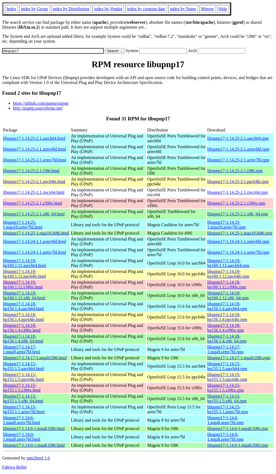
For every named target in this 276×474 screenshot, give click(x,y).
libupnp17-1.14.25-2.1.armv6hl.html (34, 149)
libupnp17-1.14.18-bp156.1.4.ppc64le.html (23, 317)
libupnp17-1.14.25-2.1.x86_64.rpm (237, 214)
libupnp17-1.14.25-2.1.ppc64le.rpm (238, 181)
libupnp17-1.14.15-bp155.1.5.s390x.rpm (225, 387)
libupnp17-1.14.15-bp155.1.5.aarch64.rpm (227, 366)
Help (223, 8)
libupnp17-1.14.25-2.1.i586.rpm (235, 170)
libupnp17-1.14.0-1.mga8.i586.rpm (237, 445)
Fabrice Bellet (14, 467)
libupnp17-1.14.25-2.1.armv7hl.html (34, 160)
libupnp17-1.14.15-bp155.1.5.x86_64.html (23, 398)
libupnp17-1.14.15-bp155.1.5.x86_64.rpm (227, 398)
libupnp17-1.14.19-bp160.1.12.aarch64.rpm (228, 263)
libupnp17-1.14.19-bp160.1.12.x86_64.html (24, 295)
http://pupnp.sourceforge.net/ (38, 108)
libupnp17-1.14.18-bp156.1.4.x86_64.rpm (227, 338)
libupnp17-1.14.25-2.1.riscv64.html (33, 192)
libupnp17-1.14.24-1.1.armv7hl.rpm (238, 252)
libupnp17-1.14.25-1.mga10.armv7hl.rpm (226, 224)
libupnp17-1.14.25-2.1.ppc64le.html (34, 181)
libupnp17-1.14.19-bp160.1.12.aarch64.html (24, 263)
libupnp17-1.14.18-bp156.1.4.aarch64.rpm (227, 306)
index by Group (34, 8)
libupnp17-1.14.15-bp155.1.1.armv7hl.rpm (227, 409)
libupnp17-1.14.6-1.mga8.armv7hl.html (21, 420)
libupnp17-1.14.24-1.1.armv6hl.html (34, 241)
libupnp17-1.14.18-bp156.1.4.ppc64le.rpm (227, 317)
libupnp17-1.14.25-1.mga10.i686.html (36, 233)
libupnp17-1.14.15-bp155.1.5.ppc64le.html (23, 377)
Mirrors (207, 8)
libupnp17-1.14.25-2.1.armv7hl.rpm (238, 160)
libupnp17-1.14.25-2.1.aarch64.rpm (238, 138)
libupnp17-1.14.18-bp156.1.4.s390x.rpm (225, 328)
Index (11, 8)
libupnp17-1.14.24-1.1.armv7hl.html (34, 252)
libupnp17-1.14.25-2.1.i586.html (31, 170)
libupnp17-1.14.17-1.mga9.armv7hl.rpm (225, 349)
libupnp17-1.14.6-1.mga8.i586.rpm (237, 428)
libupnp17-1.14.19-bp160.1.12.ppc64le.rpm (228, 274)
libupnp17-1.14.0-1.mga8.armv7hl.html (21, 437)
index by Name (183, 8)
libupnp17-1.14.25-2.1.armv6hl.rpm (238, 149)
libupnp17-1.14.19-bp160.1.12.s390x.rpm (226, 284)
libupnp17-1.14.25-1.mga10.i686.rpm (239, 233)
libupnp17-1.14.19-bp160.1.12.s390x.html (23, 284)
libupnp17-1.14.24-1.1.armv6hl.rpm (238, 241)
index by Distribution (71, 8)
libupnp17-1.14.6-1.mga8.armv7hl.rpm (225, 420)
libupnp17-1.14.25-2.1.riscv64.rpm (237, 192)
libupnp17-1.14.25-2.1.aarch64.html (34, 138)
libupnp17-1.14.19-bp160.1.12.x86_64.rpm (228, 295)
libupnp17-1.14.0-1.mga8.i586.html (34, 445)
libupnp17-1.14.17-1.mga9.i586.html (35, 358)
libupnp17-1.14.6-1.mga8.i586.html (34, 428)
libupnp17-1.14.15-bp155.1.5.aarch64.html (23, 366)
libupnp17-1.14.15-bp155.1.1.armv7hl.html (24, 409)
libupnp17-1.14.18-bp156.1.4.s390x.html (22, 328)
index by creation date (146, 8)
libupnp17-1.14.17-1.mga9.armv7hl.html (21, 349)
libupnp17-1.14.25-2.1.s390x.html (32, 203)
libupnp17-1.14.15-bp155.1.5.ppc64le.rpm (227, 377)
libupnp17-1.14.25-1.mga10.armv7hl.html (22, 224)
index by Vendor (108, 8)
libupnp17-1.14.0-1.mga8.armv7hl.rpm (225, 437)
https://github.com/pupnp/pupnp (40, 103)
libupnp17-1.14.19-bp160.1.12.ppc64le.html (24, 274)
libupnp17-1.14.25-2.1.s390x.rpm (236, 203)
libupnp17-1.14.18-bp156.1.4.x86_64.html (23, 338)
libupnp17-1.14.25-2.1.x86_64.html (34, 214)
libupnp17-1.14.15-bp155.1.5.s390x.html (22, 387)
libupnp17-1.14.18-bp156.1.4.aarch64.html (23, 306)
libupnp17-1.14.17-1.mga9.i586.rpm (238, 358)
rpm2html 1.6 (38, 458)
